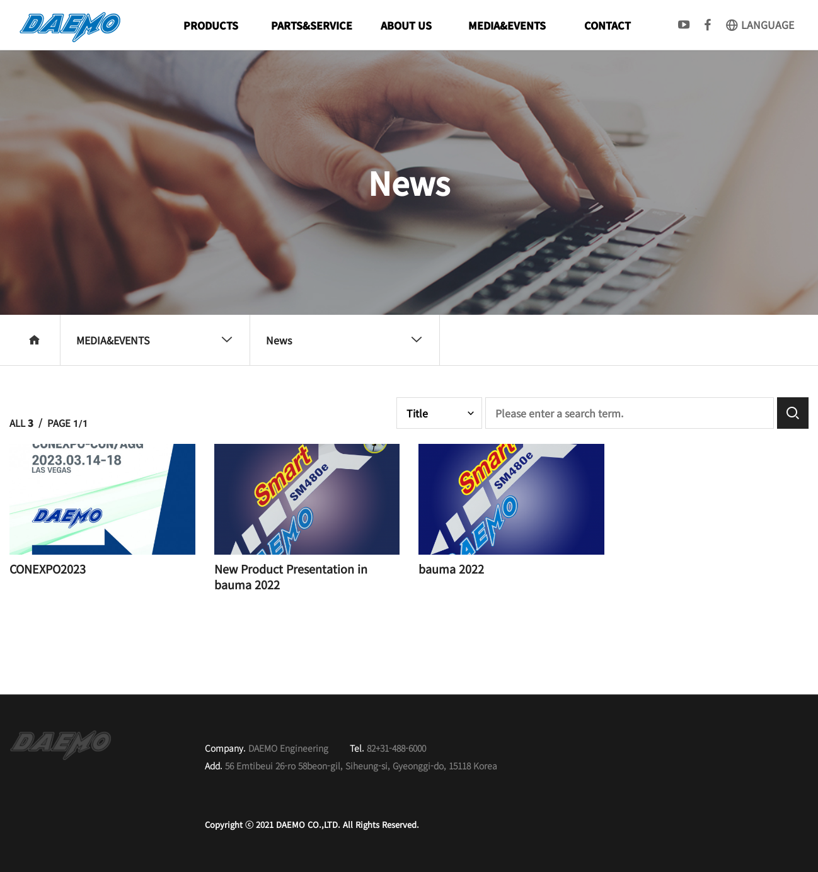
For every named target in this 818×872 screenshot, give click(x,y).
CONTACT (607, 25)
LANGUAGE (759, 24)
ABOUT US (406, 25)
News (344, 340)
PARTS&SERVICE (311, 25)
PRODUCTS (210, 25)
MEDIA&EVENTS (507, 25)
